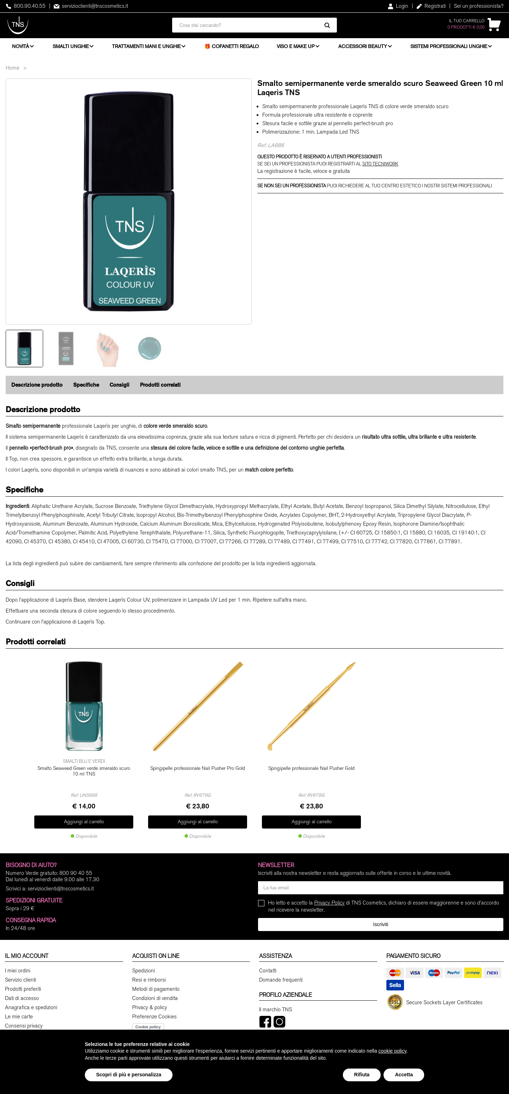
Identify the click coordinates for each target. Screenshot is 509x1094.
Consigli (119, 388)
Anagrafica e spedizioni (31, 1007)
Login (398, 6)
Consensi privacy (24, 1025)
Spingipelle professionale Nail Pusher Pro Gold (197, 770)
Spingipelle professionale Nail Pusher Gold (311, 770)
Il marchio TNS (275, 1009)
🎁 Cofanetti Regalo (233, 48)
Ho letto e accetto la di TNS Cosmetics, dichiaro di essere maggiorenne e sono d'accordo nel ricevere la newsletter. (383, 905)
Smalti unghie (71, 48)
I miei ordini (17, 970)
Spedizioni (143, 970)
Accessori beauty (364, 48)
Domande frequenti (281, 979)
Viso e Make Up (297, 48)
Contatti (267, 970)
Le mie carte (19, 1016)
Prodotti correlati (160, 388)
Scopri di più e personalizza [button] (128, 1074)
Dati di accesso (22, 997)
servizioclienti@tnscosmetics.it (91, 6)
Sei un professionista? (478, 6)
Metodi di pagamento (156, 988)
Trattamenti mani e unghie (147, 48)
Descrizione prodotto (37, 388)
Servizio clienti (20, 979)
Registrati (431, 6)
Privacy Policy (329, 902)
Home (12, 71)
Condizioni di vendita (155, 997)
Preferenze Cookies (154, 1016)
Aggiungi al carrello (84, 822)
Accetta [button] (404, 1074)
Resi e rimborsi (149, 979)
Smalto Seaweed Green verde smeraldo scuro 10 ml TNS (83, 773)
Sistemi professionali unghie (452, 48)
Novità (20, 48)
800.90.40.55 (26, 6)
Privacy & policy (149, 1007)
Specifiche (86, 388)
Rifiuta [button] (362, 1074)
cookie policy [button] (392, 1051)
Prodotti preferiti (23, 988)
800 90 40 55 (75, 872)
